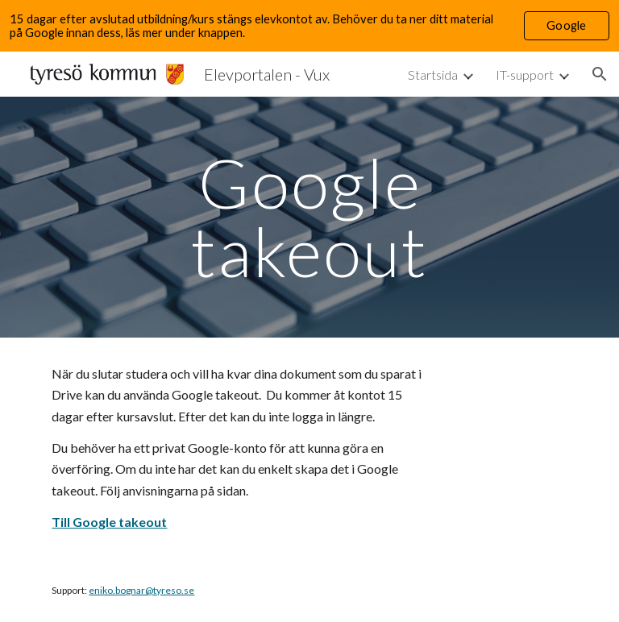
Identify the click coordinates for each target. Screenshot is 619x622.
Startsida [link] (433, 74)
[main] (309, 217)
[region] (309, 26)
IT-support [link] (525, 74)
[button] (599, 74)
